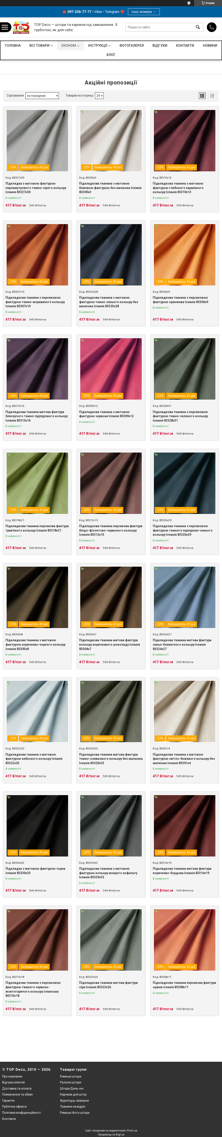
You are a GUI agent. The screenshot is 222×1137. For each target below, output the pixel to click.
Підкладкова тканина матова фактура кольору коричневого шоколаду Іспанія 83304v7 (109, 644)
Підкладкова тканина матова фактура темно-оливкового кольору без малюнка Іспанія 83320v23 (111, 759)
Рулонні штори (70, 1082)
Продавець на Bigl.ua (111, 1134)
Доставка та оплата (16, 1088)
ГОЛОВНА (13, 45)
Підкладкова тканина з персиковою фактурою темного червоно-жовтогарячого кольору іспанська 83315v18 (33, 989)
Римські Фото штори (74, 1112)
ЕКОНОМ (69, 45)
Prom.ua (132, 1130)
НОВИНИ (210, 45)
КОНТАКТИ (185, 45)
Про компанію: (12, 1076)
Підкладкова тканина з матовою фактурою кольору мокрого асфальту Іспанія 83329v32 (108, 873)
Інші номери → (143, 12)
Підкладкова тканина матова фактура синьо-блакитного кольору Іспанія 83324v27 (182, 644)
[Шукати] (198, 27)
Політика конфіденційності (21, 1112)
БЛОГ (111, 55)
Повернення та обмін (17, 1094)
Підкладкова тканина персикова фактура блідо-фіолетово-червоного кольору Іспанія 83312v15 (110, 530)
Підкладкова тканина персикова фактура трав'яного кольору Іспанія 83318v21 (37, 528)
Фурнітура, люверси (74, 1100)
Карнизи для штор (73, 1094)
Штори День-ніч (72, 1088)
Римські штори (70, 1076)
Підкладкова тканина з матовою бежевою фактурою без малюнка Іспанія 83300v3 (110, 188)
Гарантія (8, 1100)
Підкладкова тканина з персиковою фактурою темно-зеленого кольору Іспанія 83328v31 (180, 416)
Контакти (9, 1119)
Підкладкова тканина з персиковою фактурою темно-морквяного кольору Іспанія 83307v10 (35, 302)
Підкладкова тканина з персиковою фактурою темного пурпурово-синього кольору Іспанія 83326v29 (183, 530)
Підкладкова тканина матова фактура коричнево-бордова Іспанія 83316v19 (182, 871)
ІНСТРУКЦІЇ (97, 45)
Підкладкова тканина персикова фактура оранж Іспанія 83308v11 (184, 985)
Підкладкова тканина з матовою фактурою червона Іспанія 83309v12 (106, 414)
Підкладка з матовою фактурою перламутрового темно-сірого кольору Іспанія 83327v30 (35, 188)
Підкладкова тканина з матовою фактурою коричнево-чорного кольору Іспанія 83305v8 (35, 644)
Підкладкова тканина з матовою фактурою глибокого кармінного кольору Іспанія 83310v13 (178, 188)
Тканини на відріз (72, 1106)
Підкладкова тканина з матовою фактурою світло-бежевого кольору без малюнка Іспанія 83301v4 (184, 759)
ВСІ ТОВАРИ (39, 45)
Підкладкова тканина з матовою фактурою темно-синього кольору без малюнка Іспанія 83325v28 (108, 302)
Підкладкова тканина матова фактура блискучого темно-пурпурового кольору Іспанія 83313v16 (36, 416)
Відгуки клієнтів (13, 1082)
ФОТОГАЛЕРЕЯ (131, 45)
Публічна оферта (14, 1106)
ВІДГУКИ (160, 45)
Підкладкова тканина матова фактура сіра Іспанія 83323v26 (108, 985)
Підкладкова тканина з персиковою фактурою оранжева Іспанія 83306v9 (180, 300)
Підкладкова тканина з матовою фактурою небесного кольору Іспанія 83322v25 (33, 759)
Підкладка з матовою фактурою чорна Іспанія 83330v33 (35, 871)
